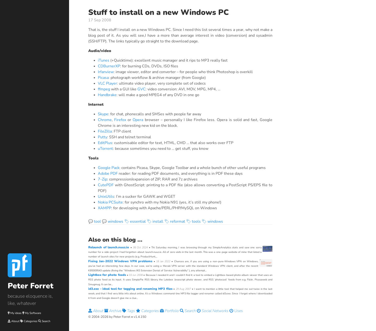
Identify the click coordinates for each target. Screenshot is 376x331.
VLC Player (107, 83)
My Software (33, 313)
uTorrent (105, 148)
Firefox (120, 119)
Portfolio (170, 311)
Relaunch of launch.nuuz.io (109, 247)
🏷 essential (135, 221)
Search (46, 321)
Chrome (105, 119)
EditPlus (105, 142)
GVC (141, 89)
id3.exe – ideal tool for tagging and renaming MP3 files (130, 289)
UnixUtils (106, 196)
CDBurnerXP (109, 66)
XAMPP (104, 208)
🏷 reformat (174, 221)
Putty (102, 137)
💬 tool (94, 221)
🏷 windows (212, 221)
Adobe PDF (108, 173)
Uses (236, 311)
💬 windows (112, 221)
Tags (129, 311)
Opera (138, 119)
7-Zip (102, 179)
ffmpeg (104, 89)
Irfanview (106, 72)
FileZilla (105, 131)
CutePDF (106, 185)
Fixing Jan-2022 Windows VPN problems (121, 261)
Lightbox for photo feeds (107, 275)
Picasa (103, 77)
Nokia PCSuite (110, 202)
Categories (30, 321)
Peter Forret (30, 286)
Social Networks (213, 311)
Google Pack (108, 167)
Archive (113, 311)
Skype (103, 114)
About (15, 321)
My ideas (16, 313)
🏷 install (155, 221)
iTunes (103, 60)
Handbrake (107, 95)
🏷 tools (193, 221)
